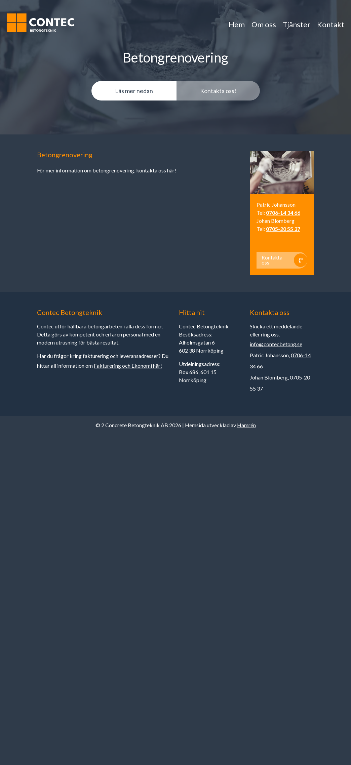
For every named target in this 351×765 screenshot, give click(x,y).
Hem (232, 24)
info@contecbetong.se (276, 344)
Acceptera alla (253, 676)
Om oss (260, 24)
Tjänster (294, 24)
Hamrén (246, 425)
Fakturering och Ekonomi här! (128, 365)
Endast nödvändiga (207, 676)
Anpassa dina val (160, 676)
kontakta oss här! (156, 170)
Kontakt (330, 24)
